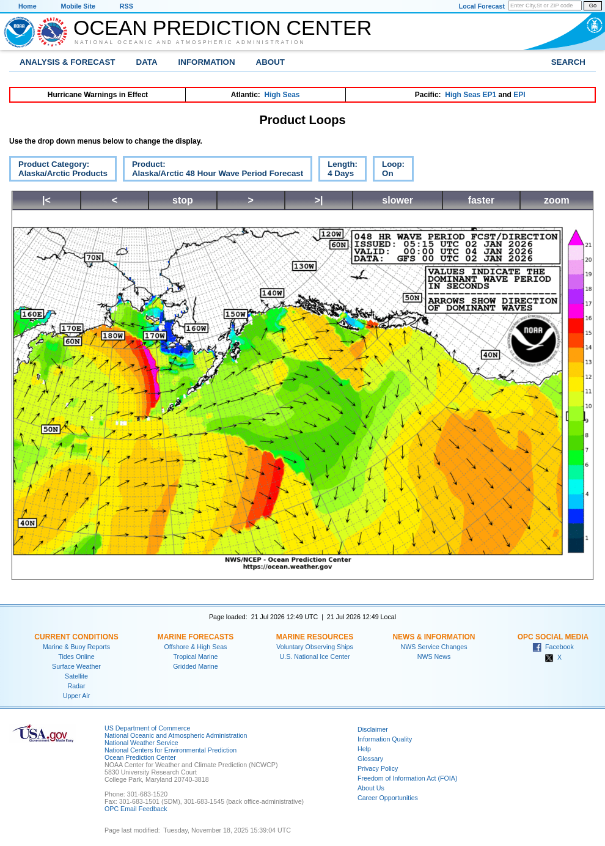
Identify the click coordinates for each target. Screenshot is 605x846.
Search (568, 62)
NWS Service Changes (434, 646)
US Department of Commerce (147, 728)
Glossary (370, 758)
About (270, 62)
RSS (126, 6)
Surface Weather (76, 666)
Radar (76, 686)
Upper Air (76, 695)
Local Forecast (482, 6)
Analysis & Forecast (68, 62)
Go (592, 5)
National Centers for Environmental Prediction (171, 750)
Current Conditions (76, 637)
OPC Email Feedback (136, 808)
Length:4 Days (338, 171)
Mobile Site (78, 6)
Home (27, 6)
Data (147, 62)
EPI (519, 94)
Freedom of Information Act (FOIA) (407, 778)
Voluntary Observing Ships (314, 646)
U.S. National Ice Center (315, 656)
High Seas (282, 94)
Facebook (553, 646)
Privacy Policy (378, 768)
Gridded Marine (195, 666)
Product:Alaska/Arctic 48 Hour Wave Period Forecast (213, 171)
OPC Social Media (553, 637)
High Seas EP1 (470, 94)
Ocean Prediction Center (222, 27)
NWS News (433, 656)
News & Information (433, 637)
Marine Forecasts (196, 637)
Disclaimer (373, 729)
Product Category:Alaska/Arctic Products (58, 171)
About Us (371, 788)
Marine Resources (315, 637)
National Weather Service (141, 742)
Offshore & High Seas (195, 646)
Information (206, 62)
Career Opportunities (388, 797)
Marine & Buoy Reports (76, 646)
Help (364, 748)
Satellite (76, 676)
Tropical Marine (195, 656)
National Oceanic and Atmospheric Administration (190, 42)
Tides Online (76, 656)
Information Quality (385, 739)
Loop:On (389, 171)
